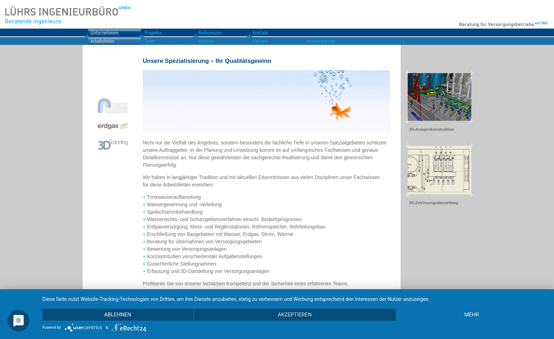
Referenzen (210, 33)
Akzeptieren (295, 314)
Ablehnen (117, 314)
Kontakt (260, 33)
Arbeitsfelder (102, 41)
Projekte (153, 33)
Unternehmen (104, 33)
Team (149, 41)
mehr (471, 314)
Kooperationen (321, 41)
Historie (206, 41)
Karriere (260, 41)
